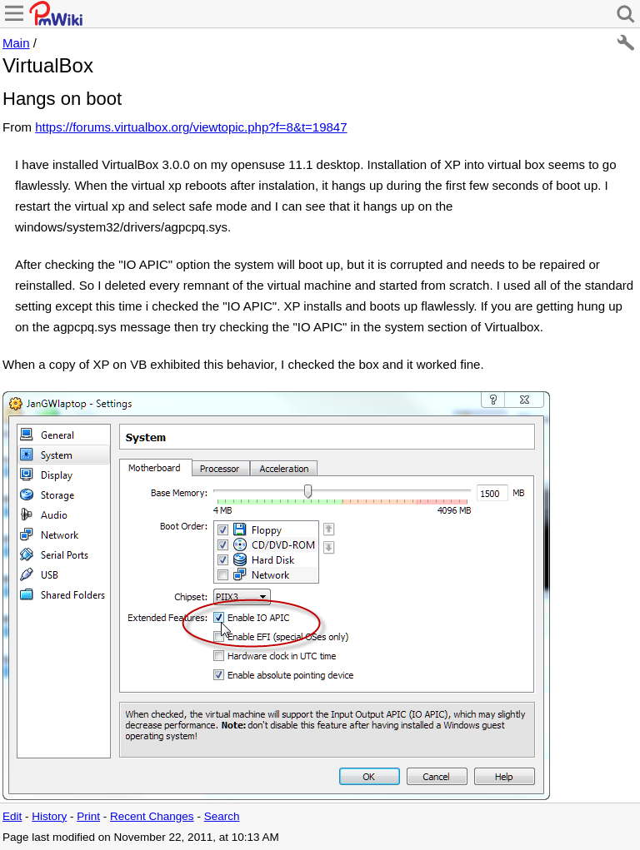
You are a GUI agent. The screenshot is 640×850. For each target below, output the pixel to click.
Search (222, 816)
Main (16, 43)
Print (88, 816)
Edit (12, 816)
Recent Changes (152, 816)
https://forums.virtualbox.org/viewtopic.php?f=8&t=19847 (191, 127)
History (49, 816)
